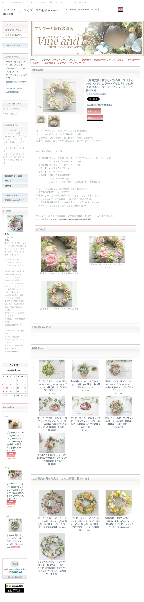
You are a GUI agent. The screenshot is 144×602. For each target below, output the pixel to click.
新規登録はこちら (13, 30)
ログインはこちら (13, 35)
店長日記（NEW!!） (12, 195)
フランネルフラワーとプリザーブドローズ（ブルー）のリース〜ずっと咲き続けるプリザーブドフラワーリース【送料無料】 (52, 568)
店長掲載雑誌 (12, 92)
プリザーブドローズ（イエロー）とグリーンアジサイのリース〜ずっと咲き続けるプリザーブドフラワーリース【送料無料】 (85, 524)
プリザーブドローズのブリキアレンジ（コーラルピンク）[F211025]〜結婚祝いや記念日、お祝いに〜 (15, 441)
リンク (8, 181)
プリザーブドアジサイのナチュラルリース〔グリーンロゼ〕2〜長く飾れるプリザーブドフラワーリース (119, 387)
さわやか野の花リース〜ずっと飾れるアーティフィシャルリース (15, 541)
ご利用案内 (72, 9)
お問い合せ (85, 9)
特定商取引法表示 (13, 176)
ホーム (33, 59)
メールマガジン (12, 45)
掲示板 (8, 186)
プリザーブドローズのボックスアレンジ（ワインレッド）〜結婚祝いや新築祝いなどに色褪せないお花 (85, 424)
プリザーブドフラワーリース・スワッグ (58, 59)
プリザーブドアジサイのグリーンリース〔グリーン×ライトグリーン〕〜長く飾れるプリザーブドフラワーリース (52, 387)
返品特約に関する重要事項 (100, 105)
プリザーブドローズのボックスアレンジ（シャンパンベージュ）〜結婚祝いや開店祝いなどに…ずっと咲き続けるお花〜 (52, 424)
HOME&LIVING (14, 88)
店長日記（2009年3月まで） (15, 200)
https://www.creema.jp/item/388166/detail (71, 219)
